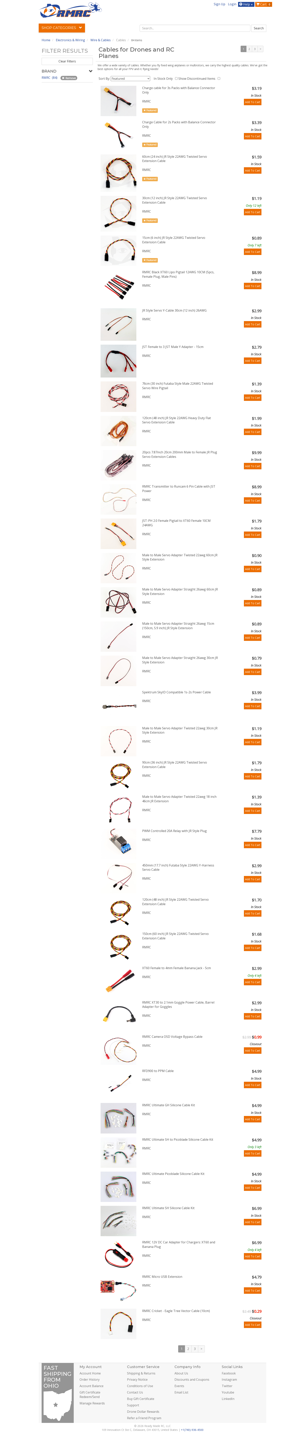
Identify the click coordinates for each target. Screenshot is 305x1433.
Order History (90, 1379)
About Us (181, 1373)
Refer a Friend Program (144, 1418)
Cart (264, 4)
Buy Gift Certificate (140, 1399)
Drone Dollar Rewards (143, 1411)
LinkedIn (228, 1399)
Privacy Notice (137, 1379)
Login (232, 4)
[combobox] (195, 28)
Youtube (228, 1392)
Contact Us (135, 1392)
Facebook (229, 1373)
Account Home (90, 1373)
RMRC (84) (50, 77)
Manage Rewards (92, 1403)
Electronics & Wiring (70, 40)
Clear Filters (67, 61)
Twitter (227, 1386)
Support (133, 1405)
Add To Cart (252, 102)
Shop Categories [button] (62, 28)
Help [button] (246, 4)
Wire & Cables (100, 40)
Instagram (229, 1379)
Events (179, 1386)
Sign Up (219, 4)
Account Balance (91, 1386)
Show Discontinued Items (197, 78)
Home (46, 40)
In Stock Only (164, 78)
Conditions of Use (140, 1386)
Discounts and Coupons (191, 1379)
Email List (181, 1392)
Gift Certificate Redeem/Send (90, 1394)
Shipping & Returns (141, 1373)
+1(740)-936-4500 (192, 1430)
